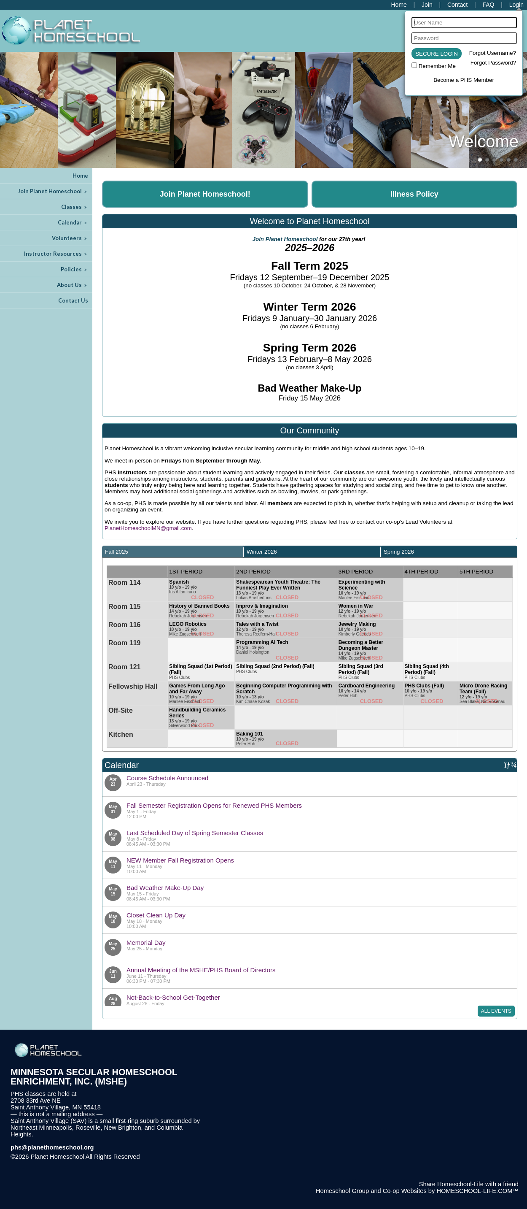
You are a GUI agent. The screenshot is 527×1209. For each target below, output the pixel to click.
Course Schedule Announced (167, 778)
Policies (74, 269)
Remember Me (437, 66)
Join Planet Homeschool (53, 191)
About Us (72, 284)
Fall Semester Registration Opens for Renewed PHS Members (214, 805)
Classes (74, 206)
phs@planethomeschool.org (52, 1147)
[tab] (172, 551)
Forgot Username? (492, 53)
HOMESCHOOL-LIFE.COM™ (477, 1190)
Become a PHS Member (463, 80)
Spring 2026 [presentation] (399, 552)
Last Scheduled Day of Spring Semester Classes (194, 832)
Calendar (73, 222)
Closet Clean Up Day (156, 915)
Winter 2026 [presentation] (262, 552)
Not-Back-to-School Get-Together (173, 997)
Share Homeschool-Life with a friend (469, 1184)
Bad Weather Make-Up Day (165, 887)
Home (80, 175)
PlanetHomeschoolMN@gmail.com (148, 528)
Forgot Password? (493, 63)
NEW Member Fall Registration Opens (180, 860)
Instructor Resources (56, 253)
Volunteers (70, 238)
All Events (496, 1011)
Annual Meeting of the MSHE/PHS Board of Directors (201, 970)
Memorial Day (146, 942)
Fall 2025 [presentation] (116, 552)
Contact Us (73, 300)
